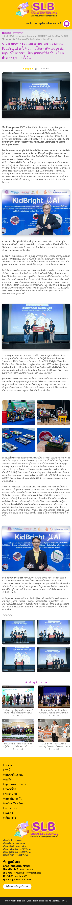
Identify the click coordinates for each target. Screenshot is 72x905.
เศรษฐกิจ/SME (13, 775)
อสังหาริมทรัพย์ (13, 803)
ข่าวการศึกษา (18, 33)
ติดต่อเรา (9, 818)
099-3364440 (26, 869)
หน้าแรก (6, 32)
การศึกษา (10, 808)
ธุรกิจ (7, 780)
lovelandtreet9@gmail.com (27, 873)
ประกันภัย (10, 794)
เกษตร (8, 813)
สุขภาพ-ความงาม (14, 784)
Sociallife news (23, 879)
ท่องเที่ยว (9, 789)
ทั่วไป (7, 770)
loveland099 (21, 876)
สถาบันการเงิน (12, 799)
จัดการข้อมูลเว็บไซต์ (17, 886)
